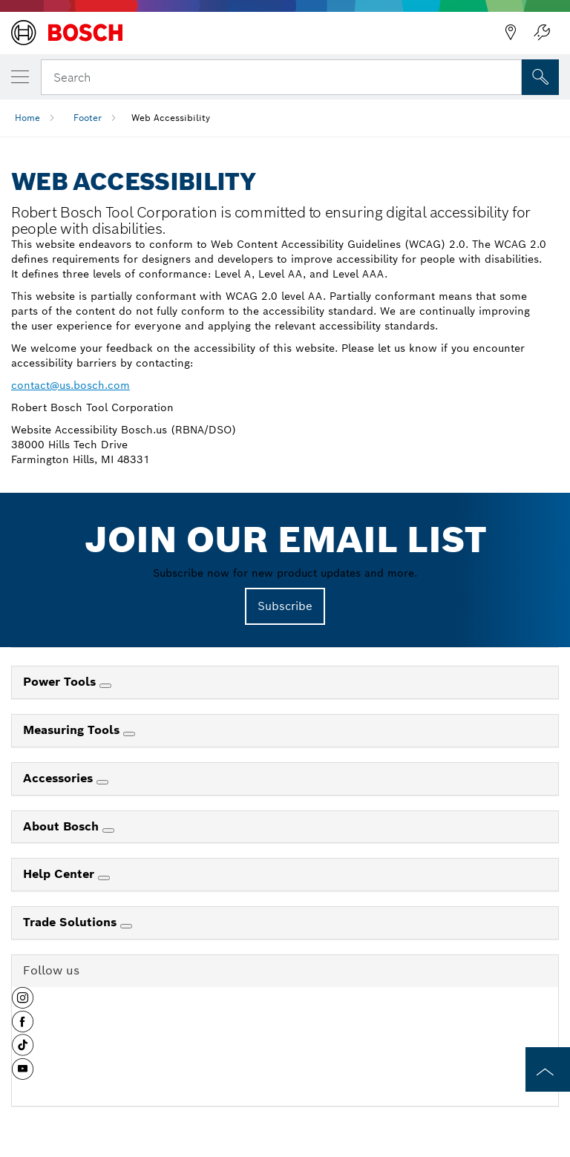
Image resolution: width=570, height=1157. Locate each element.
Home (27, 117)
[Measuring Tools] (129, 734)
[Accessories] (102, 782)
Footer (87, 117)
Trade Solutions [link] (71, 922)
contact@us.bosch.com (70, 385)
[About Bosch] (108, 830)
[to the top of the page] (547, 1069)
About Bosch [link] (62, 826)
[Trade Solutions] (126, 926)
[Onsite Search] (540, 77)
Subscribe (285, 606)
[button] (22, 1003)
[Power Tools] (105, 686)
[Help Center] (104, 878)
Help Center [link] (60, 874)
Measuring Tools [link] (73, 730)
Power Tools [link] (61, 681)
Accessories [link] (59, 778)
